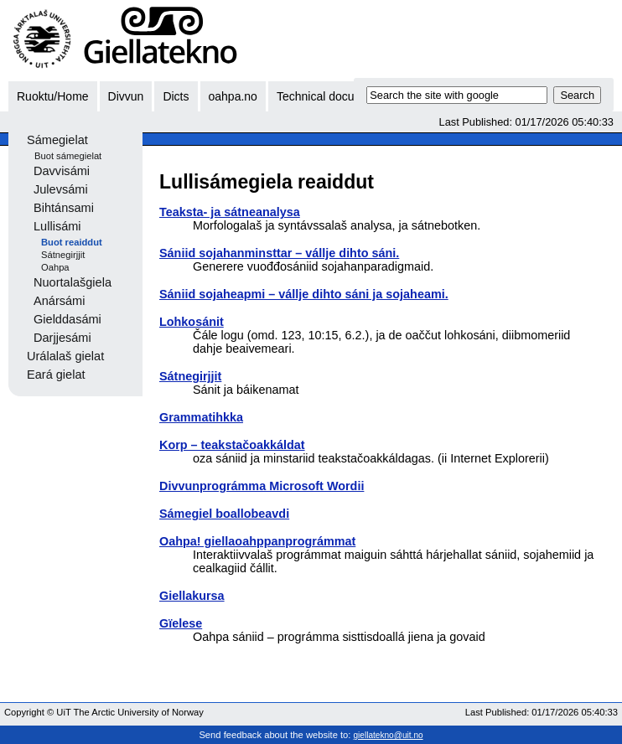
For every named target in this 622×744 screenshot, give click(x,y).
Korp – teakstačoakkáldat (232, 445)
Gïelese (180, 623)
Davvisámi (62, 171)
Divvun (126, 96)
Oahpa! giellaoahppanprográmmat (257, 541)
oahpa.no (233, 96)
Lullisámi (57, 226)
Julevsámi (61, 189)
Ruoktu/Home (53, 96)
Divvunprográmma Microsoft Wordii (261, 486)
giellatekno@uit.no (388, 735)
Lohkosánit (191, 321)
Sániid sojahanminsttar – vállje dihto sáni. (279, 253)
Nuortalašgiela (72, 282)
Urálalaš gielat (65, 356)
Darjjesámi (62, 337)
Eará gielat (56, 374)
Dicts (176, 96)
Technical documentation (341, 96)
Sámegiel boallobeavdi (224, 513)
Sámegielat (57, 140)
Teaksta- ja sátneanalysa (229, 212)
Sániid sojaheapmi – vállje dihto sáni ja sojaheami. (303, 294)
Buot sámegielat (67, 156)
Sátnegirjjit (63, 255)
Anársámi (59, 300)
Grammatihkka (201, 417)
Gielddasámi (67, 319)
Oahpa (55, 267)
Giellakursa (192, 595)
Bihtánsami (64, 207)
